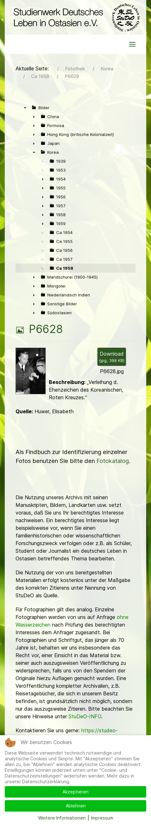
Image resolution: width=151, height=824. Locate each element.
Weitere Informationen (62, 817)
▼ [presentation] (25, 107)
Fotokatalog (112, 461)
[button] (132, 44)
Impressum (102, 817)
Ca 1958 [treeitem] (64, 268)
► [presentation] (34, 116)
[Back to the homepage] (75, 17)
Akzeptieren (75, 791)
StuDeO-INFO (85, 716)
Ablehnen (76, 805)
